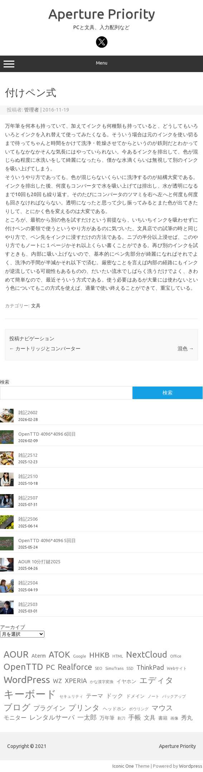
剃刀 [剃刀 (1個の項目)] (121, 718)
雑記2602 (28, 412)
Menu (101, 63)
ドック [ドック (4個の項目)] (114, 695)
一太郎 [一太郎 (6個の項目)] (87, 717)
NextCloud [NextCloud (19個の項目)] (146, 654)
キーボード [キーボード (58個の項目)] (30, 694)
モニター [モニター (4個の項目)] (15, 717)
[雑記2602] (7, 418)
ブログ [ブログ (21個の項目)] (17, 707)
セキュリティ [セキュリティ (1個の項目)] (71, 696)
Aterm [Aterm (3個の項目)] (39, 656)
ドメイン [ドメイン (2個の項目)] (135, 695)
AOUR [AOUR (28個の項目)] (16, 654)
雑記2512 (28, 455)
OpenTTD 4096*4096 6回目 (47, 433)
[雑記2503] (7, 610)
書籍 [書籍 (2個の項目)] (163, 717)
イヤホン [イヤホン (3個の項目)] (126, 681)
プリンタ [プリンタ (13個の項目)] (84, 707)
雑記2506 (28, 518)
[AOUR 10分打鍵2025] (7, 567)
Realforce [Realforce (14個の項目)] (75, 667)
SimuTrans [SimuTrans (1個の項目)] (114, 668)
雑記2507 (28, 497)
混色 (186, 348)
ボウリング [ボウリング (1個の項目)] (139, 709)
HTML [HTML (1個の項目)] (117, 656)
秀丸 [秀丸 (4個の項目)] (187, 717)
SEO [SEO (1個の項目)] (98, 668)
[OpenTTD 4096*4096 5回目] (7, 546)
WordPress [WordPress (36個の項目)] (27, 679)
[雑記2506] (7, 525)
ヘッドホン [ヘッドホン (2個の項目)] (114, 708)
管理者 (31, 110)
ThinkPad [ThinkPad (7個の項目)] (150, 667)
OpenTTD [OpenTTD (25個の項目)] (23, 667)
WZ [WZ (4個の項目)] (57, 681)
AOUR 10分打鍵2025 (39, 561)
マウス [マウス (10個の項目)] (162, 708)
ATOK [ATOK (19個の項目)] (59, 654)
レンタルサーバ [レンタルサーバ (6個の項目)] (51, 717)
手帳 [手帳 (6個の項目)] (134, 717)
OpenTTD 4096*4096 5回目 (47, 540)
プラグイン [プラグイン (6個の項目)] (49, 708)
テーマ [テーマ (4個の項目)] (94, 695)
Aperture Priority (101, 13)
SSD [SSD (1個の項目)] (130, 668)
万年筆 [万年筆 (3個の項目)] (107, 718)
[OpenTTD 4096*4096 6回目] (7, 440)
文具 (35, 305)
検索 (4, 381)
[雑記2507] (7, 503)
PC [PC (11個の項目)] (50, 667)
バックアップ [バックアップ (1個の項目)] (174, 696)
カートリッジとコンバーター (45, 348)
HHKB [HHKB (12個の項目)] (99, 654)
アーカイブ (12, 627)
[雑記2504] (7, 588)
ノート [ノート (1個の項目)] (153, 696)
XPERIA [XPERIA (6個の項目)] (76, 680)
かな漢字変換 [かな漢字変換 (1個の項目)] (101, 681)
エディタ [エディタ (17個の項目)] (156, 680)
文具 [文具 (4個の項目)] (149, 717)
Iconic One (123, 765)
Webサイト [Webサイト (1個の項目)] (177, 668)
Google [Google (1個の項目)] (79, 656)
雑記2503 (28, 604)
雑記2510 (28, 476)
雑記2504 (28, 582)
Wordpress (190, 765)
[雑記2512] (7, 461)
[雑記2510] (7, 482)
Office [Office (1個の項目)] (176, 656)
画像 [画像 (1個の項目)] (174, 718)
